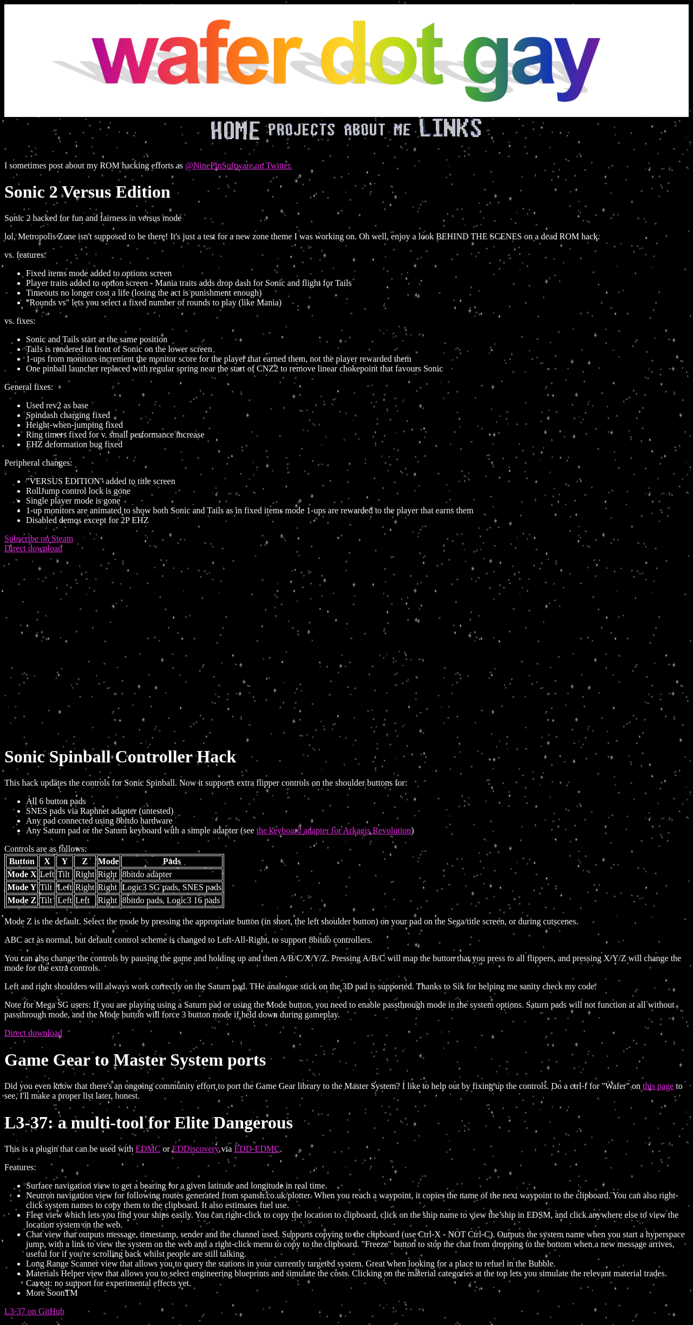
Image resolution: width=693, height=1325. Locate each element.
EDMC (147, 1148)
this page (658, 1086)
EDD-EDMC (256, 1148)
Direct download (33, 548)
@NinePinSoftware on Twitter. (238, 165)
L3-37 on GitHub (34, 1311)
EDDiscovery (195, 1148)
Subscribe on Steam (38, 538)
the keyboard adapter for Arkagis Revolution (334, 830)
